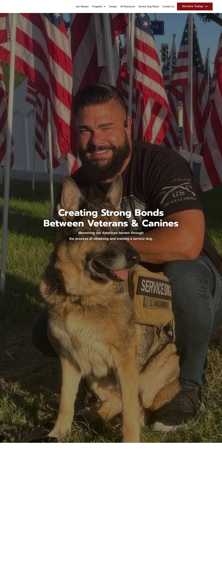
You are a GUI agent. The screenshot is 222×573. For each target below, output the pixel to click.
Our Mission (82, 7)
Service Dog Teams (148, 7)
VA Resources (127, 7)
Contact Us (168, 7)
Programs (99, 7)
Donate (113, 7)
